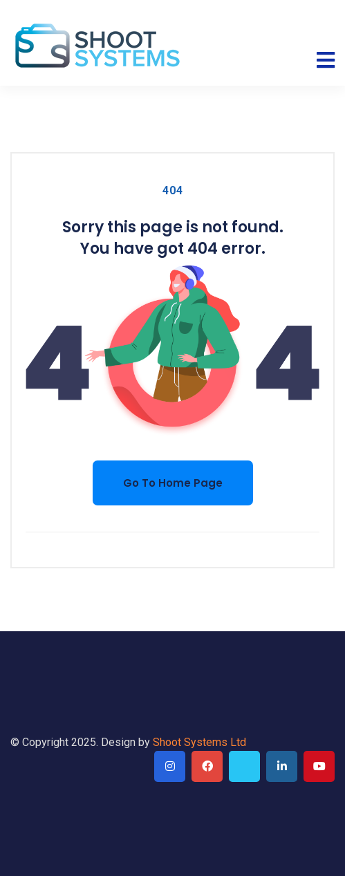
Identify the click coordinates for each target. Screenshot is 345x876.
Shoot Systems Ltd (199, 742)
